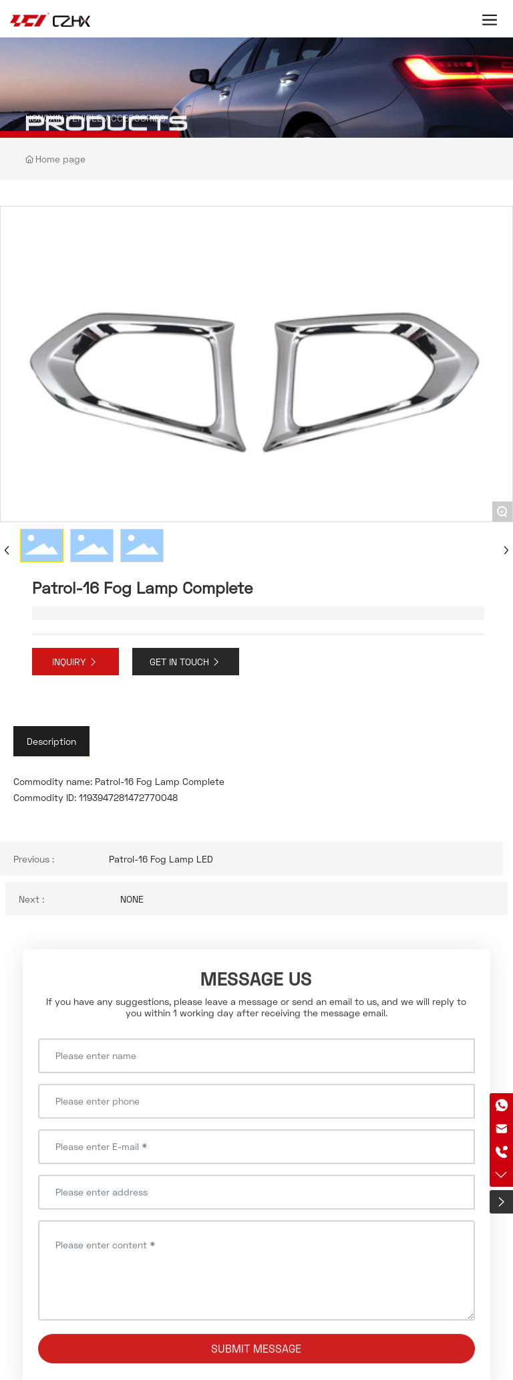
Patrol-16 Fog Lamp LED (161, 859)
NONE (132, 899)
